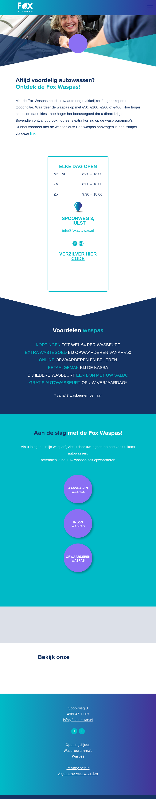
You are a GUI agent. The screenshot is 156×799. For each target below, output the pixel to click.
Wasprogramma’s (78, 750)
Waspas (78, 756)
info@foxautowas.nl (78, 230)
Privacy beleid (78, 767)
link (33, 133)
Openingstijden (78, 744)
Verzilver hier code (78, 256)
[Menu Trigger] (150, 7)
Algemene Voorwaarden (78, 773)
